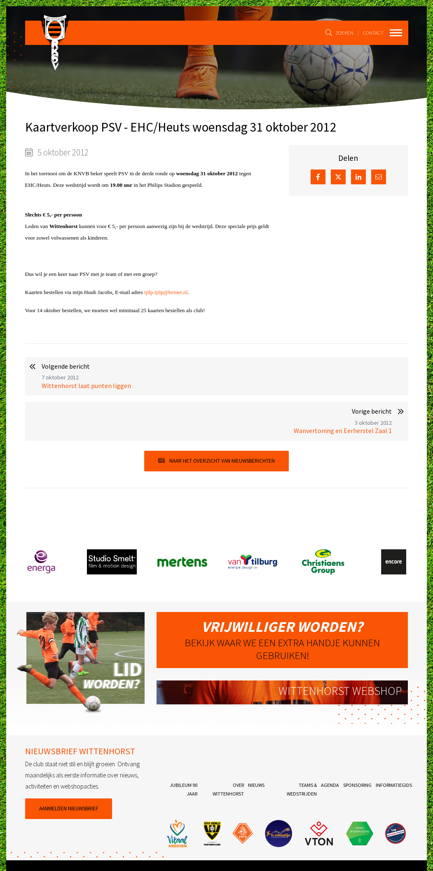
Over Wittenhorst (228, 789)
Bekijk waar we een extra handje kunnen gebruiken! (282, 640)
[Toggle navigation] (396, 33)
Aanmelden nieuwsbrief (68, 808)
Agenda (330, 785)
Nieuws (256, 785)
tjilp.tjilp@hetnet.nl (165, 292)
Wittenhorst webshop (340, 691)
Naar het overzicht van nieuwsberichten (216, 460)
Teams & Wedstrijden (302, 789)
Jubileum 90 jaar (183, 789)
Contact (372, 32)
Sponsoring (357, 785)
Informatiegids (394, 785)
